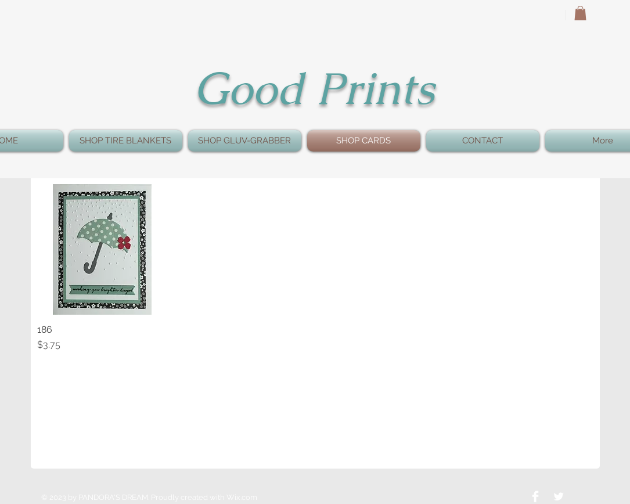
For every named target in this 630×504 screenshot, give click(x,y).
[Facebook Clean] (535, 496)
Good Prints (314, 88)
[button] (580, 13)
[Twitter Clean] (558, 496)
